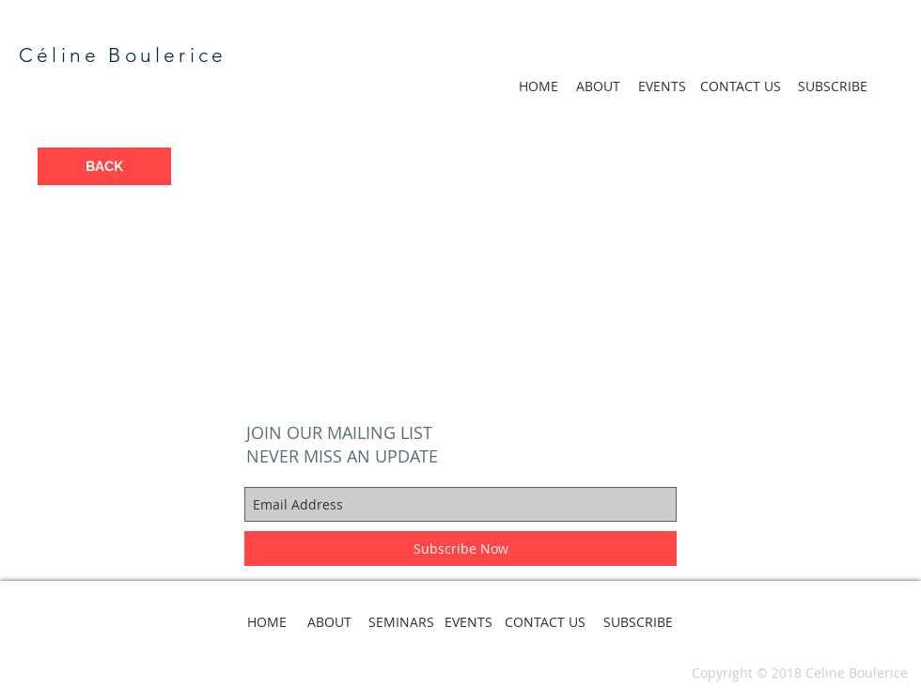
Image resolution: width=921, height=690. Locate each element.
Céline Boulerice (122, 55)
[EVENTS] (662, 86)
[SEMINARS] (401, 622)
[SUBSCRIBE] (832, 86)
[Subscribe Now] (460, 548)
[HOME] (538, 86)
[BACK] (104, 166)
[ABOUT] (597, 86)
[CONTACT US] (740, 86)
